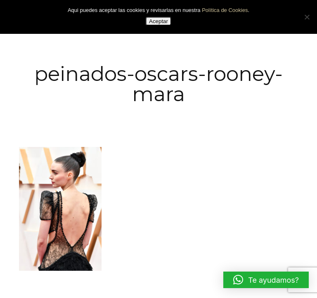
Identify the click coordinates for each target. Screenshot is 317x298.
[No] (307, 17)
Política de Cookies (225, 10)
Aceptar (158, 21)
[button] (266, 280)
